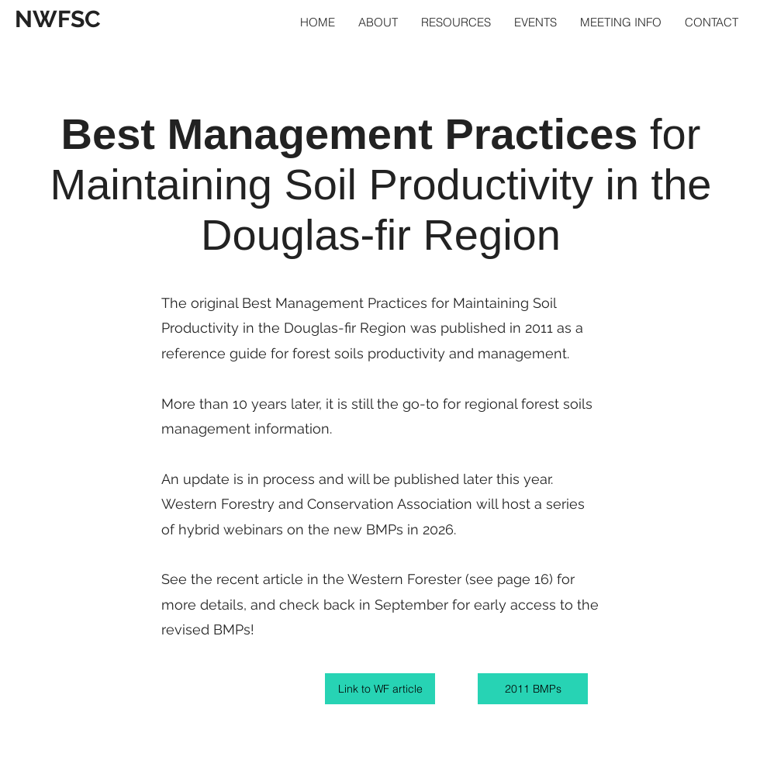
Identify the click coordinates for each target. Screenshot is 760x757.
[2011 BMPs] (533, 688)
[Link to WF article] (380, 688)
